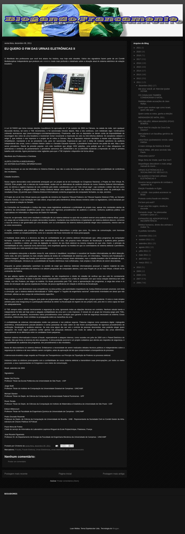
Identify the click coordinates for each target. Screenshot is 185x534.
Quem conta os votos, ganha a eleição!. (155, 114)
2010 (139, 267)
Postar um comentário (17, 461)
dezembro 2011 (146, 85)
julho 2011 (143, 251)
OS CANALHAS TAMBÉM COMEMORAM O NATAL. (150, 96)
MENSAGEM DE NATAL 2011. (151, 117)
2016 (139, 63)
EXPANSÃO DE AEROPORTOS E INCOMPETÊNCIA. (153, 219)
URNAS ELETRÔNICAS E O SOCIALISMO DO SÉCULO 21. (153, 171)
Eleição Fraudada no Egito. (150, 188)
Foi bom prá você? (146, 202)
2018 (139, 55)
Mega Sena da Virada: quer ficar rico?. (155, 160)
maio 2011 (143, 255)
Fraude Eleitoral (28, 450)
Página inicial (65, 474)
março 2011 (144, 262)
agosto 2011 (144, 247)
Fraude (18, 450)
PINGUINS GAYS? (146, 156)
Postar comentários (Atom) (68, 481)
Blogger (116, 528)
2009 (139, 271)
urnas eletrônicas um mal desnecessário (67, 450)
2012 (139, 78)
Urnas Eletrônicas (43, 450)
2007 (139, 279)
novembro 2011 (146, 236)
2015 (139, 67)
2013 (139, 74)
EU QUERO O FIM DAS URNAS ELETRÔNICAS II (152, 177)
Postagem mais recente (15, 474)
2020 (139, 52)
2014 (139, 71)
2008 (139, 275)
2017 (139, 59)
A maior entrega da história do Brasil (154, 146)
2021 (139, 48)
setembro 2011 (145, 243)
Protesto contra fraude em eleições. (153, 198)
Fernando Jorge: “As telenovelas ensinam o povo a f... (152, 213)
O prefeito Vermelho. (147, 231)
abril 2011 (143, 259)
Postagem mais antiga (113, 474)
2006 (139, 283)
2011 (139, 82)
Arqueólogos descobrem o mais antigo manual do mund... (155, 165)
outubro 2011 (145, 239)
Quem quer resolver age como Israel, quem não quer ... (154, 108)
